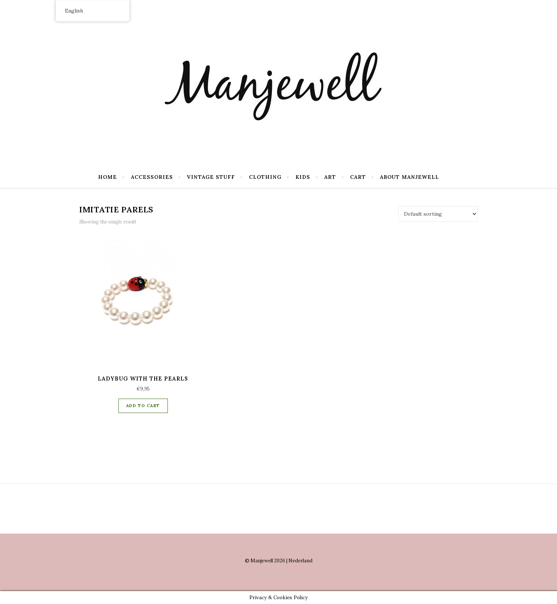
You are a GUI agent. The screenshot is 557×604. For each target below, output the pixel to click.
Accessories (152, 177)
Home (107, 177)
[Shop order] (438, 214)
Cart (358, 177)
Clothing (265, 177)
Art (330, 177)
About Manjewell (409, 177)
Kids (302, 177)
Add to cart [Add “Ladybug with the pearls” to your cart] (143, 405)
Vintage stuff (211, 177)
